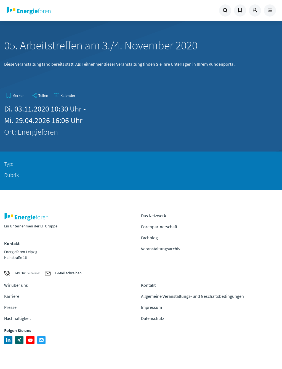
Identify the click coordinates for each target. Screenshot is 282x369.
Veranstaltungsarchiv (160, 248)
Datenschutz (152, 318)
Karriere (11, 296)
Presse (10, 307)
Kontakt (148, 285)
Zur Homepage (53, 10)
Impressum (151, 307)
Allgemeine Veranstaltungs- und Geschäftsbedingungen (192, 296)
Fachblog (149, 237)
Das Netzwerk (153, 215)
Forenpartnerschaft (159, 226)
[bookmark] (15, 95)
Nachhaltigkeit (17, 318)
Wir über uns (16, 285)
